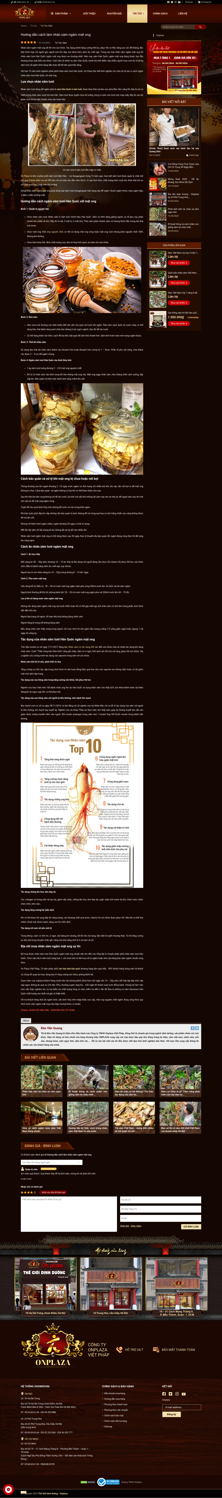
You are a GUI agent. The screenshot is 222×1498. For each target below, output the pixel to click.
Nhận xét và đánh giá (32, 1186)
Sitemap (108, 1426)
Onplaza (160, 35)
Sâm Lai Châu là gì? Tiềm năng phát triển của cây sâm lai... (180, 1093)
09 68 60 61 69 (48, 2)
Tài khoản (189, 2)
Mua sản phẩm (178, 263)
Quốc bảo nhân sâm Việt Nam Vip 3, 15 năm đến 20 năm (182, 273)
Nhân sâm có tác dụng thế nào (83, 647)
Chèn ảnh (124, 1226)
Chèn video (136, 1226)
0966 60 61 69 (23, 2)
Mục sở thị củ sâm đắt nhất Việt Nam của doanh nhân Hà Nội (180, 1130)
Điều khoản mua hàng (114, 1393)
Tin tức (139, 13)
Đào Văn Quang (51, 1028)
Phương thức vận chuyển (116, 1410)
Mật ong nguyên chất (52, 232)
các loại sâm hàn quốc (69, 968)
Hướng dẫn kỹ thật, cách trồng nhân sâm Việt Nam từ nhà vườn (88, 1130)
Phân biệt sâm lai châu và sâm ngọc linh (41, 1093)
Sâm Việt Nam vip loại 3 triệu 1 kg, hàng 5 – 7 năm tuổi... (182, 253)
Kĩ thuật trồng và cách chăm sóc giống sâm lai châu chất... (88, 1093)
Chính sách (160, 13)
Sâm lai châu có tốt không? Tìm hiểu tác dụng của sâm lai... (134, 1093)
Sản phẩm (61, 13)
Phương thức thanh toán (116, 1404)
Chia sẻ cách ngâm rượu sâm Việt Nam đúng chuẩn (41, 1130)
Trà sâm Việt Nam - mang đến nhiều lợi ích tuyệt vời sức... (134, 1130)
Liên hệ (182, 13)
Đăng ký (171, 1414)
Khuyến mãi (114, 13)
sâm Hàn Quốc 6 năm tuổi (69, 89)
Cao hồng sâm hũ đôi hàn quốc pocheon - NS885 (183, 313)
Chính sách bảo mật (113, 1415)
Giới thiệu (89, 13)
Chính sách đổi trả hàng (115, 1421)
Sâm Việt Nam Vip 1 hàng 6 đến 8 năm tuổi (183, 293)
